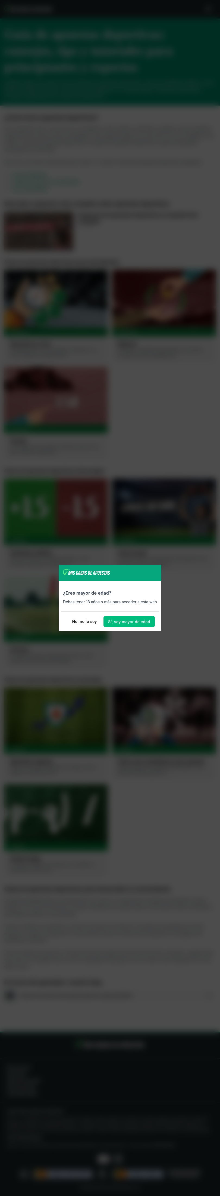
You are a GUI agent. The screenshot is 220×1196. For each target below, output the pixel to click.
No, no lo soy (84, 621)
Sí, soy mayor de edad (129, 621)
